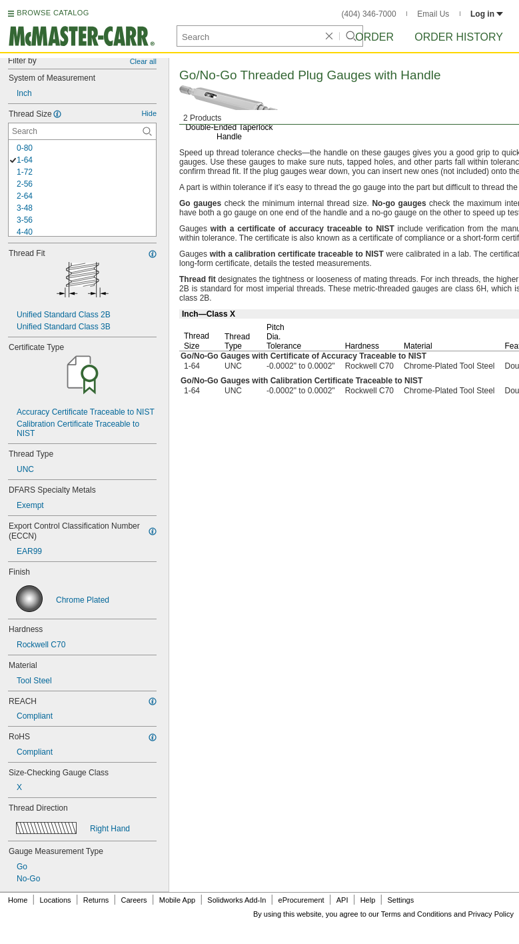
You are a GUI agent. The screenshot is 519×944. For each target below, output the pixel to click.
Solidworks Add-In (236, 900)
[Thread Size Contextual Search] (82, 131)
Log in (486, 14)
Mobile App (177, 900)
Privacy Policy (491, 914)
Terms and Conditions (416, 914)
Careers (134, 900)
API (342, 900)
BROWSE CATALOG (53, 13)
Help (368, 900)
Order (374, 37)
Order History (458, 37)
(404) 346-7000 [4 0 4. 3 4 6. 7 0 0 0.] (369, 14)
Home (17, 900)
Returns (96, 900)
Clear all (143, 61)
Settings (400, 900)
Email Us (433, 14)
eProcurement (301, 900)
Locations (55, 900)
